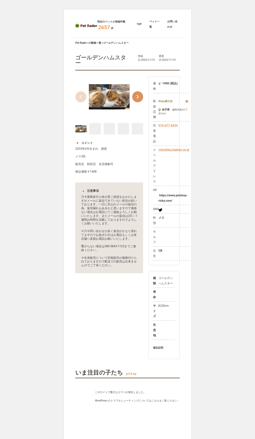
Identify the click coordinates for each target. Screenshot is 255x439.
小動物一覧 (94, 42)
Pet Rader (81, 42)
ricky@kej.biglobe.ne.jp (173, 150)
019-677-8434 (167, 125)
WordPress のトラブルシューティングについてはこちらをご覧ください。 (137, 400)
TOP (139, 24)
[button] (137, 96)
